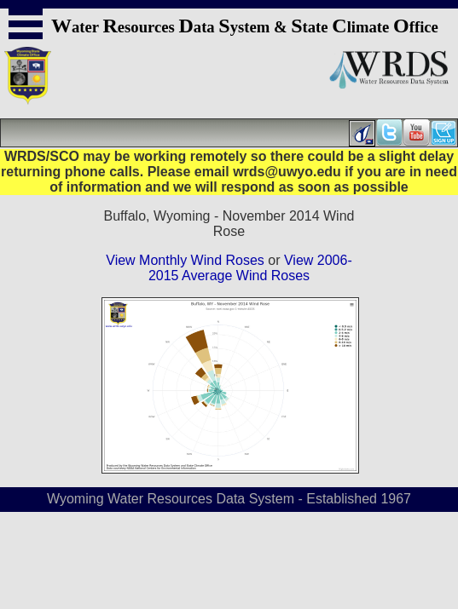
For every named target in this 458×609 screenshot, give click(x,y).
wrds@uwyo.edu (287, 171)
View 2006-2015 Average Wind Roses (250, 268)
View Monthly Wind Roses (185, 260)
